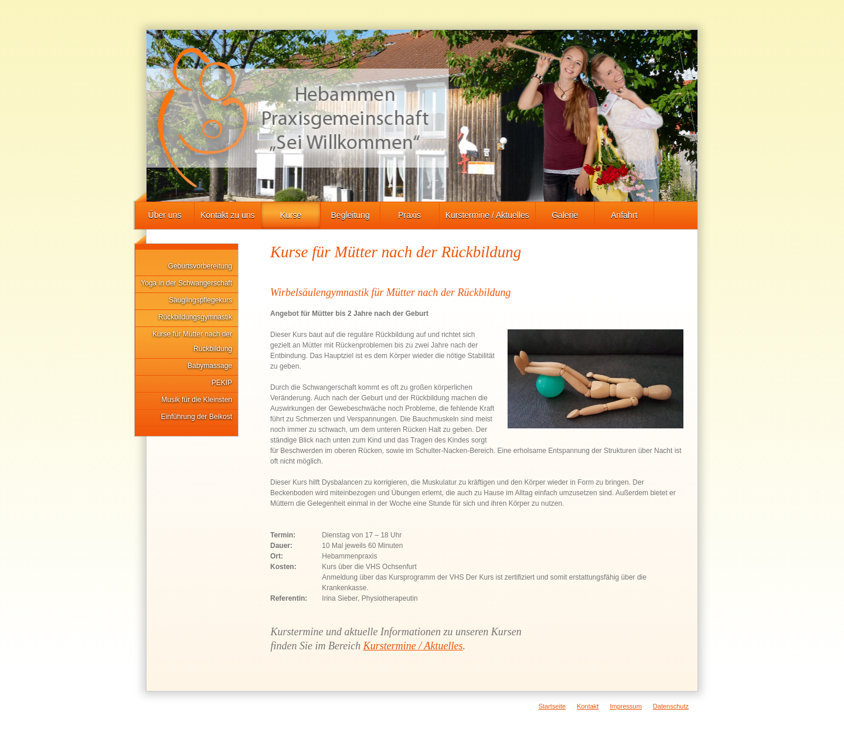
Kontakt (587, 706)
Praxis (409, 215)
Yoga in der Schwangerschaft (186, 283)
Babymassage (210, 366)
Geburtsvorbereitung (200, 266)
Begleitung (350, 215)
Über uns (165, 215)
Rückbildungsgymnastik (195, 317)
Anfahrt (624, 215)
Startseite (552, 706)
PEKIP (222, 383)
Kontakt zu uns (227, 215)
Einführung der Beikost (196, 417)
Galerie (565, 215)
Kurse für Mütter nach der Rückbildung (192, 341)
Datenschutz (671, 706)
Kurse (291, 215)
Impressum (625, 706)
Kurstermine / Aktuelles (487, 215)
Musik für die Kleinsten (196, 400)
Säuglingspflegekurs (200, 300)
